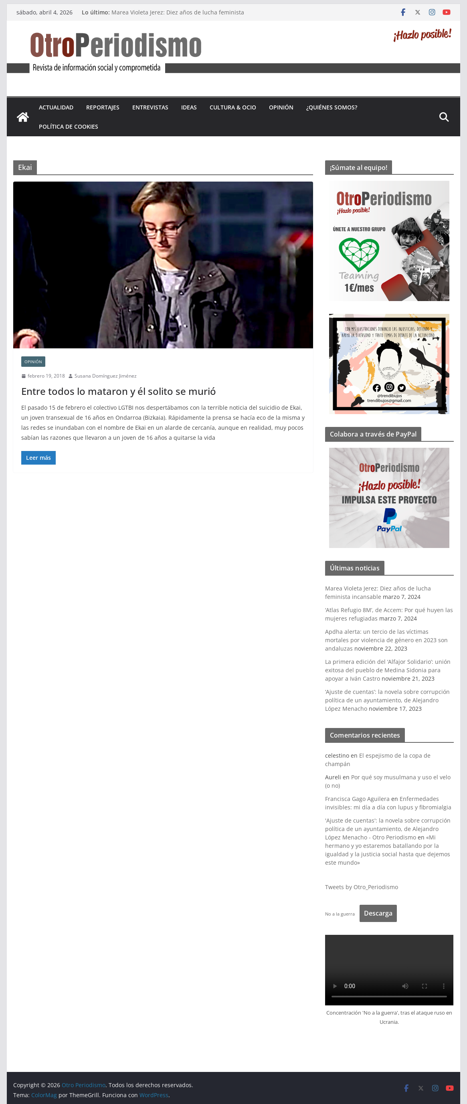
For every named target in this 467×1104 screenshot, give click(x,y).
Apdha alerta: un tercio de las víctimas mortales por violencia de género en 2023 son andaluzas (386, 640)
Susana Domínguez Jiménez (106, 375)
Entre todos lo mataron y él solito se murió (118, 391)
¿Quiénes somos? (331, 107)
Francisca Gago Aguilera (357, 799)
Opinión (281, 107)
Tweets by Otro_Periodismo (361, 887)
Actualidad (56, 107)
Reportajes (102, 107)
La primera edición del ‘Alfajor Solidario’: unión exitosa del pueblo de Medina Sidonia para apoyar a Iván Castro (388, 670)
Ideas (189, 107)
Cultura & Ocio (233, 107)
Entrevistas (150, 107)
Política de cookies (68, 126)
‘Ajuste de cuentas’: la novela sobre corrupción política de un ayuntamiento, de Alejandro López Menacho (387, 700)
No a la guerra (340, 914)
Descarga (378, 913)
